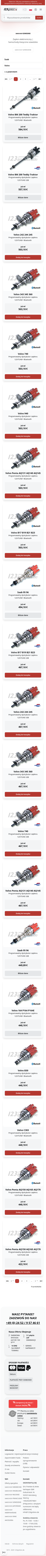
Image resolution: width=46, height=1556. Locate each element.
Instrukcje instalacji (30, 1454)
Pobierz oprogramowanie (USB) (30, 1461)
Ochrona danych (17, 1544)
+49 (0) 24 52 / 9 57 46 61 (23, 1323)
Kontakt (26, 1471)
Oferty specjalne (11, 1483)
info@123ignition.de (31, 1512)
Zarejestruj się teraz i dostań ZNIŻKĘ (23, 1403)
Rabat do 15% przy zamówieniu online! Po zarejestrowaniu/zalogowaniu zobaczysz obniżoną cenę (23, 3)
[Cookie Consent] (4, 1552)
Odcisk (7, 1544)
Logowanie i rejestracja (14, 1454)
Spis (6, 1479)
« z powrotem (10, 71)
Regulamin (30, 1544)
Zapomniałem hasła (12, 1458)
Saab (6, 59)
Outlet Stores (10, 1473)
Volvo (7, 65)
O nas (7, 1469)
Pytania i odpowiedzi (31, 1467)
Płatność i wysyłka (12, 1461)
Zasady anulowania (12, 1465)
